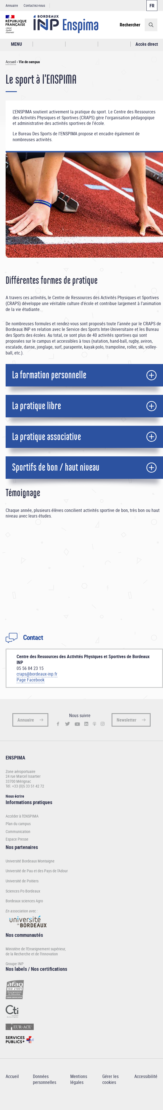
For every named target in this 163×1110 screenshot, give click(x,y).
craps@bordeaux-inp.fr (37, 674)
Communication (18, 831)
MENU (16, 44)
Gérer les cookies (110, 1079)
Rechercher (130, 25)
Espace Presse (17, 839)
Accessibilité (145, 1076)
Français (151, 5)
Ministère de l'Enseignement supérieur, (36, 948)
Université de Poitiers (22, 881)
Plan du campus (18, 823)
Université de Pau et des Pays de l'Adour (37, 870)
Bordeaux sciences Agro (24, 900)
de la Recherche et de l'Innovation (32, 953)
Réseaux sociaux (114, 44)
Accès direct (146, 44)
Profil (81, 44)
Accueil (11, 61)
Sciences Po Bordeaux (23, 891)
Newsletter (126, 720)
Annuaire (12, 5)
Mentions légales (78, 1079)
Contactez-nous (34, 5)
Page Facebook (30, 680)
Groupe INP (15, 963)
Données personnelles (44, 1079)
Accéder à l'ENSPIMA (22, 816)
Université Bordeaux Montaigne (30, 861)
